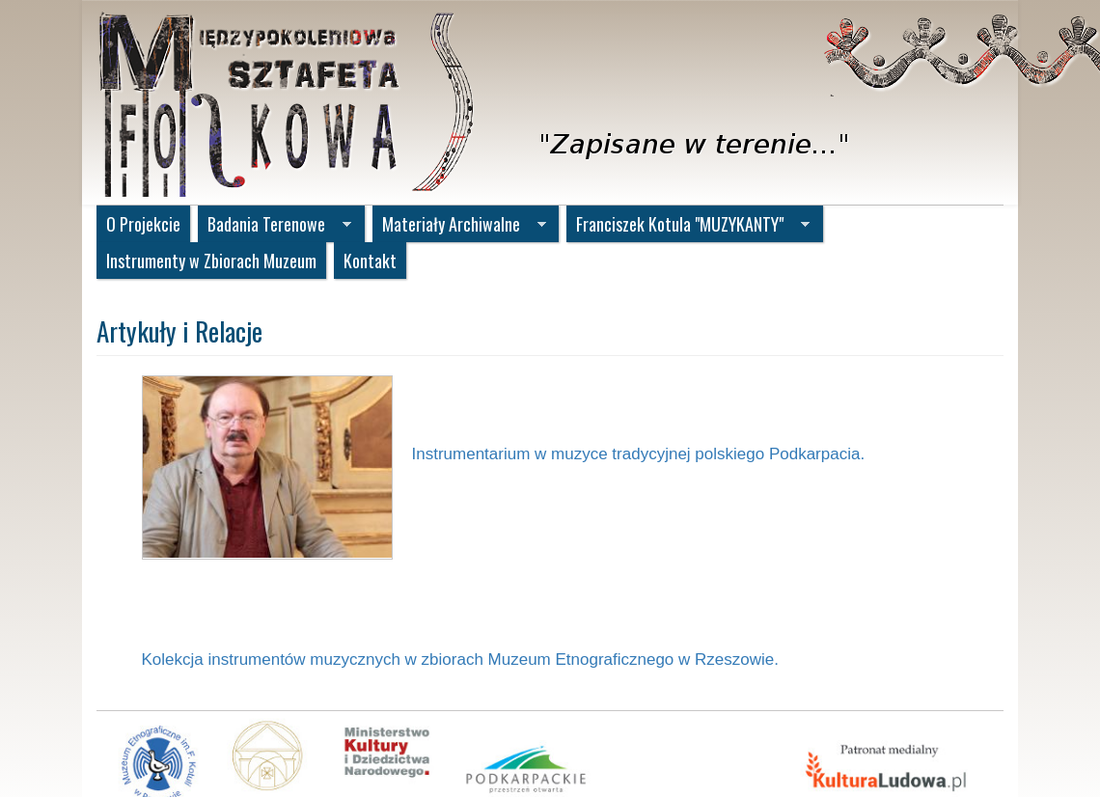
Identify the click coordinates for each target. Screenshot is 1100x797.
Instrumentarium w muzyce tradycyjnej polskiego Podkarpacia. (639, 454)
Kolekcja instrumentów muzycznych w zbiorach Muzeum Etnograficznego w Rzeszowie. (460, 659)
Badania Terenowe (274, 225)
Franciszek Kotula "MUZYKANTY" (688, 225)
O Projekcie (143, 223)
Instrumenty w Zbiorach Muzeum (211, 260)
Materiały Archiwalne (459, 225)
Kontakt (370, 260)
